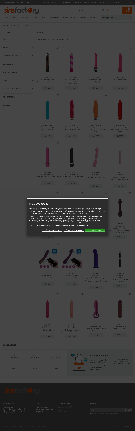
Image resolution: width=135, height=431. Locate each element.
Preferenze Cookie (52, 230)
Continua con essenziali (73, 230)
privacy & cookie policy (81, 225)
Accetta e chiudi (95, 230)
